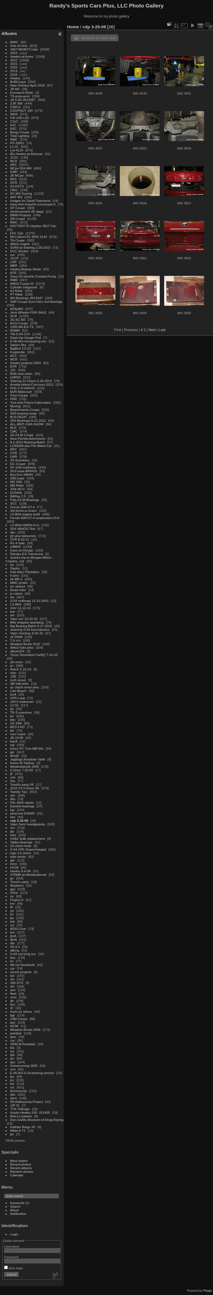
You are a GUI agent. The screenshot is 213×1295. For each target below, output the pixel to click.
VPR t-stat (17, 698)
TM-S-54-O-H (20, 334)
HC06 (14, 1026)
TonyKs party (19, 882)
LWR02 (15, 377)
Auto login (13, 1268)
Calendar (17, 1175)
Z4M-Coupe (18, 1019)
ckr (12, 979)
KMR (13, 172)
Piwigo (207, 1290)
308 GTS (16, 982)
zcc (12, 254)
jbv (12, 831)
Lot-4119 (16, 150)
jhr (12, 709)
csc (12, 1040)
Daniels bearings (22, 806)
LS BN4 (16, 604)
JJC (13, 370)
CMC (14, 431)
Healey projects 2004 (25, 363)
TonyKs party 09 (22, 784)
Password (11, 1257)
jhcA (13, 936)
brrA (13, 694)
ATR (13, 272)
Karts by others (21, 1011)
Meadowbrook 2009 (24, 766)
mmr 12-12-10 (20, 608)
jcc (12, 1080)
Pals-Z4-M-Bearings (24, 500)
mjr (12, 745)
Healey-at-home (22, 56)
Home (73, 26)
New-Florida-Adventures (27, 438)
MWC (14, 42)
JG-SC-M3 (18, 319)
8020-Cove (18, 928)
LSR (13, 262)
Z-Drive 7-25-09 (21, 770)
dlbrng (14, 950)
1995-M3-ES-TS (22, 327)
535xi (14, 892)
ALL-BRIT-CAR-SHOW (27, 424)
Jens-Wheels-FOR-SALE (28, 312)
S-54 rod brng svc (23, 954)
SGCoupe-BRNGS (23, 471)
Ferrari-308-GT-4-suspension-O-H (34, 518)
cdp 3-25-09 (19, 820)
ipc (12, 1076)
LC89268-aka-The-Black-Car (31, 445)
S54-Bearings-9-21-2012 (28, 420)
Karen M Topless (22, 763)
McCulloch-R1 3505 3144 (28, 236)
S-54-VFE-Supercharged (28, 849)
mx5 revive (18, 680)
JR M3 (15, 89)
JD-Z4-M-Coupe (22, 435)
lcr (12, 961)
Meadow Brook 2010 (25, 644)
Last (162, 330)
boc (13, 1004)
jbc (12, 730)
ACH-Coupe (19, 323)
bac (13, 957)
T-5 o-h (15, 640)
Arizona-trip (18, 1091)
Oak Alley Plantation (24, 572)
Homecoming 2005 (24, 1065)
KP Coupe (17, 208)
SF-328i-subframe (23, 467)
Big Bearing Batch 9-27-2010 (31, 626)
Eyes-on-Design (22, 550)
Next (152, 330)
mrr (12, 828)
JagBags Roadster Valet (27, 759)
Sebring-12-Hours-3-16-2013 (31, 381)
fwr (12, 597)
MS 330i (16, 482)
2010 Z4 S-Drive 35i (24, 788)
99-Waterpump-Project (26, 1101)
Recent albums (21, 1168)
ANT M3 (16, 197)
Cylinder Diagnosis (23, 287)
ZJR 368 (16, 103)
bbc (13, 719)
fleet (13, 993)
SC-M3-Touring (21, 193)
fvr (12, 914)
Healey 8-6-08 (20, 871)
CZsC (14, 121)
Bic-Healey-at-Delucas (26, 154)
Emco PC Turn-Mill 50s (27, 748)
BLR (13, 427)
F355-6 (15, 107)
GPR (13, 182)
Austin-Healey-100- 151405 (30, 1112)
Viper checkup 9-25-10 (26, 633)
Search (15, 1206)
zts (12, 1051)
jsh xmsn (16, 662)
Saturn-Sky (18, 345)
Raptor (15, 568)
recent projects (21, 972)
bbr (12, 1055)
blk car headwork (22, 964)
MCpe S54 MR (21, 168)
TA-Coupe (17, 240)
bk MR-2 (16, 579)
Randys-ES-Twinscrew (26, 554)
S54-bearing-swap (23, 413)
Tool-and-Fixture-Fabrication (30, 402)
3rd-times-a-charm (23, 510)
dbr (12, 943)
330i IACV (17, 489)
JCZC (14, 157)
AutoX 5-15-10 (20, 669)
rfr (11, 1008)
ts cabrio (16, 593)
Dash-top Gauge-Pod (25, 337)
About (14, 1210)
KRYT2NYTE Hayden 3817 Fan (33, 226)
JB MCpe (17, 175)
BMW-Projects (20, 215)
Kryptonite (17, 352)
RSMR (15, 330)
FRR (13, 399)
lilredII (14, 755)
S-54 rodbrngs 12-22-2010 (29, 600)
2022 (13, 60)
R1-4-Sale (17, 543)
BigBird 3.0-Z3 (20, 348)
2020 (13, 67)
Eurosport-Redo (21, 92)
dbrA (13, 939)
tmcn (13, 864)
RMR (14, 280)
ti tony (14, 575)
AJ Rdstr (16, 290)
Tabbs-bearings (21, 842)
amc (13, 1037)
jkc (12, 918)
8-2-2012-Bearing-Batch (27, 442)
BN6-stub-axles (21, 373)
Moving (15, 406)
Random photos (21, 1171)
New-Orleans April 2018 (27, 85)
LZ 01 (14, 146)
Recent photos (20, 1164)
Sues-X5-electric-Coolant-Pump (33, 276)
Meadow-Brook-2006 (25, 1029)
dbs (13, 799)
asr (12, 975)
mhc (13, 835)
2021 (13, 63)
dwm (13, 1098)
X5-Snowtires (20, 460)
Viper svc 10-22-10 (24, 618)
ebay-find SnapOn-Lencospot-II (33, 204)
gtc (12, 752)
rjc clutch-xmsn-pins (24, 687)
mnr (13, 1069)
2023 (13, 53)
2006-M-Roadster (23, 1044)
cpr (12, 968)
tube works (18, 856)
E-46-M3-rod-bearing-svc (28, 341)
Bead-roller (18, 590)
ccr (12, 925)
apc (13, 1062)
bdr (12, 921)
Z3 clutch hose (21, 846)
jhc (12, 1058)
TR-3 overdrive (21, 712)
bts (12, 1047)
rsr (12, 896)
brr (12, 716)
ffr (11, 907)
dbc (13, 1094)
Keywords (17, 1203)
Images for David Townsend (30, 200)
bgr (12, 1015)
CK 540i (16, 723)
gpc (13, 889)
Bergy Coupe (19, 132)
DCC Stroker (19, 251)
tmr (12, 932)
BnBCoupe (18, 81)
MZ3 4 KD (17, 727)
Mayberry (17, 885)
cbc (12, 795)
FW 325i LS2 (19, 117)
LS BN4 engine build (25, 514)
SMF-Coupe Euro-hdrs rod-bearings (36, 301)
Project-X (17, 900)
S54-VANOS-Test (23, 528)
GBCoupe (17, 478)
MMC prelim (19, 582)
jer (12, 878)
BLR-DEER (18, 417)
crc (12, 1087)
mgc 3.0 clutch (20, 853)
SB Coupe (17, 218)
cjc (12, 910)
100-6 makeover (22, 701)
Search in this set (98, 37)
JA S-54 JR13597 (23, 99)
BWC (14, 222)
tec (12, 1083)
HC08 (14, 867)
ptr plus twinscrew (23, 536)
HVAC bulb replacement (27, 838)
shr (12, 615)
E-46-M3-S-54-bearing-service (32, 1073)
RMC (14, 139)
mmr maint (18, 734)
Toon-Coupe (19, 395)
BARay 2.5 (18, 496)
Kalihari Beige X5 (22, 1127)
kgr (12, 809)
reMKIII (15, 546)
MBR (13, 265)
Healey (15, 78)
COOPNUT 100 (22, 110)
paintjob (16, 1033)
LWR (13, 456)
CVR (13, 453)
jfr (11, 773)
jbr (12, 1134)
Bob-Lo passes (21, 1116)
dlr (12, 1001)
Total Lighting (19, 136)
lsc (12, 564)
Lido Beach (18, 691)
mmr (13, 997)
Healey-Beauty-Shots (25, 269)
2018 (13, 74)
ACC (13, 355)
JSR (13, 676)
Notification (18, 1213)
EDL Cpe (16, 233)
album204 (17, 651)
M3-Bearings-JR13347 (26, 298)
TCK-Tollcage (20, 1109)
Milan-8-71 (18, 1130)
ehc (13, 817)
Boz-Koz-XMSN (21, 474)
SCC (13, 503)
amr (13, 990)
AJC (13, 125)
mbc (13, 673)
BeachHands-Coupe (25, 409)
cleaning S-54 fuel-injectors (30, 629)
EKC (13, 128)
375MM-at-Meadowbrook (28, 874)
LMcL (14, 190)
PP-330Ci (17, 143)
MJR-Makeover (21, 391)
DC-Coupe (18, 463)
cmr (13, 777)
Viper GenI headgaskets (27, 824)
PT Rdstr (16, 294)
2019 (13, 71)
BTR (13, 366)
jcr (12, 665)
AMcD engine (20, 244)
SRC (13, 164)
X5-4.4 (15, 946)
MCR (14, 359)
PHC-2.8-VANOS (22, 388)
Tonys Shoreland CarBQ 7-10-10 (34, 655)
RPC (13, 449)
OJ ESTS (17, 186)
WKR (14, 114)
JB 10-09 (16, 737)
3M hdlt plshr (19, 683)
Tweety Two (18, 791)
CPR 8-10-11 (19, 539)
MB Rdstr (17, 485)
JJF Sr (15, 1105)
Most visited (18, 1160)
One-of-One (18, 45)
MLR (13, 161)
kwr (12, 611)
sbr (12, 986)
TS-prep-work (20, 96)
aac (13, 1022)
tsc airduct (17, 586)
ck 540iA (16, 636)
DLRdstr (16, 492)
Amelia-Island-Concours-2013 (32, 384)
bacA (13, 741)
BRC (13, 179)
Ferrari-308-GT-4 (22, 507)
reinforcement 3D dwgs (27, 211)
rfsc (13, 781)
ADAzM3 (16, 309)
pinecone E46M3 (22, 813)
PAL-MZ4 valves (22, 802)
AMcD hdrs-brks (22, 647)
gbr (12, 860)
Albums (9, 33)
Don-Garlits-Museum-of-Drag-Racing (37, 1119)
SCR (13, 316)
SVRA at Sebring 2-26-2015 (30, 247)
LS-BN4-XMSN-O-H (24, 525)
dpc (13, 532)
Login (14, 1234)
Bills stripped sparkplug (27, 622)
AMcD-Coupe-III (22, 283)
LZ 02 (14, 705)
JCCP (14, 258)
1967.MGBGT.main (24, 49)
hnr (12, 903)
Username (11, 1246)
